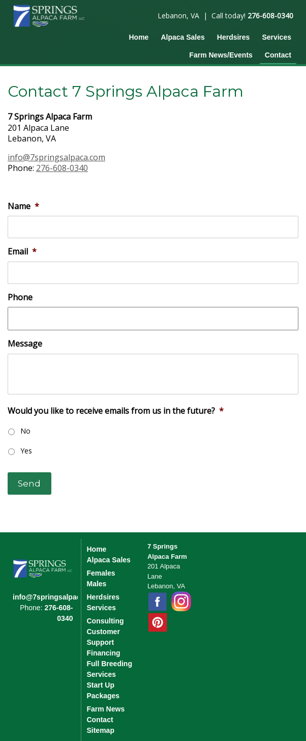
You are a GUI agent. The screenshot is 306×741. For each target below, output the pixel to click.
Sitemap (100, 730)
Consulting (105, 621)
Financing (103, 653)
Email (22, 251)
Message (25, 343)
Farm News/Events (221, 55)
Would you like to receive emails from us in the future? (116, 411)
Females (100, 573)
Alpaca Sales (182, 37)
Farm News (105, 709)
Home (138, 37)
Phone (20, 297)
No (25, 431)
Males (96, 584)
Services (276, 37)
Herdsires (233, 37)
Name (23, 206)
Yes (26, 450)
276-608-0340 (270, 15)
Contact (278, 55)
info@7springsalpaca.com (56, 157)
